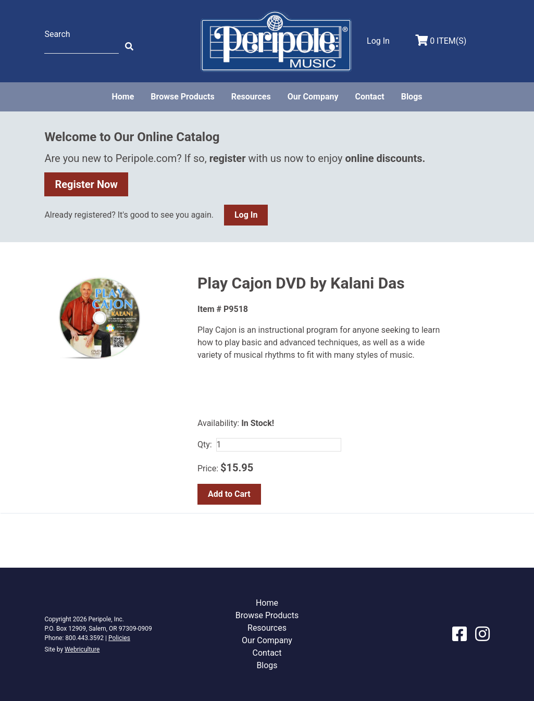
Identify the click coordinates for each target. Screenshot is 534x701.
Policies (119, 638)
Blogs (412, 97)
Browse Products (182, 97)
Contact (369, 97)
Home (122, 97)
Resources (251, 97)
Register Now (86, 184)
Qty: (204, 444)
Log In (245, 215)
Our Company (313, 97)
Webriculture (82, 649)
